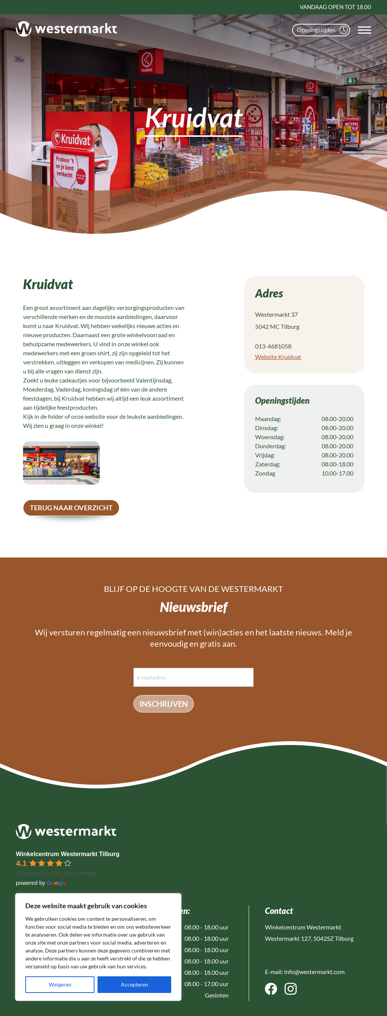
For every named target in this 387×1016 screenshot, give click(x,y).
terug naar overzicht (71, 507)
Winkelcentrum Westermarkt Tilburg (67, 854)
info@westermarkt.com (314, 971)
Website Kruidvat (278, 356)
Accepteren (134, 984)
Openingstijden (322, 30)
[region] (98, 947)
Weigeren (60, 984)
